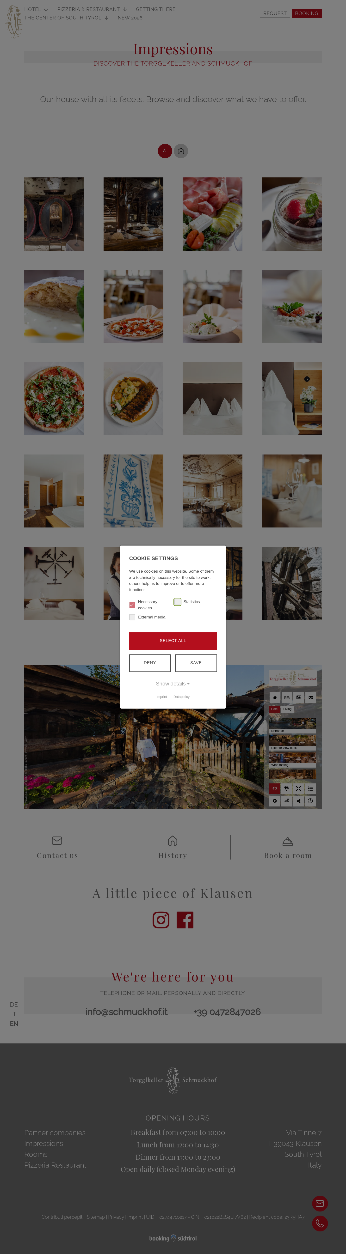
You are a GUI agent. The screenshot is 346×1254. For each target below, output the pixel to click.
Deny (150, 662)
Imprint (161, 697)
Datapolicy (181, 697)
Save (196, 662)
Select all (173, 640)
